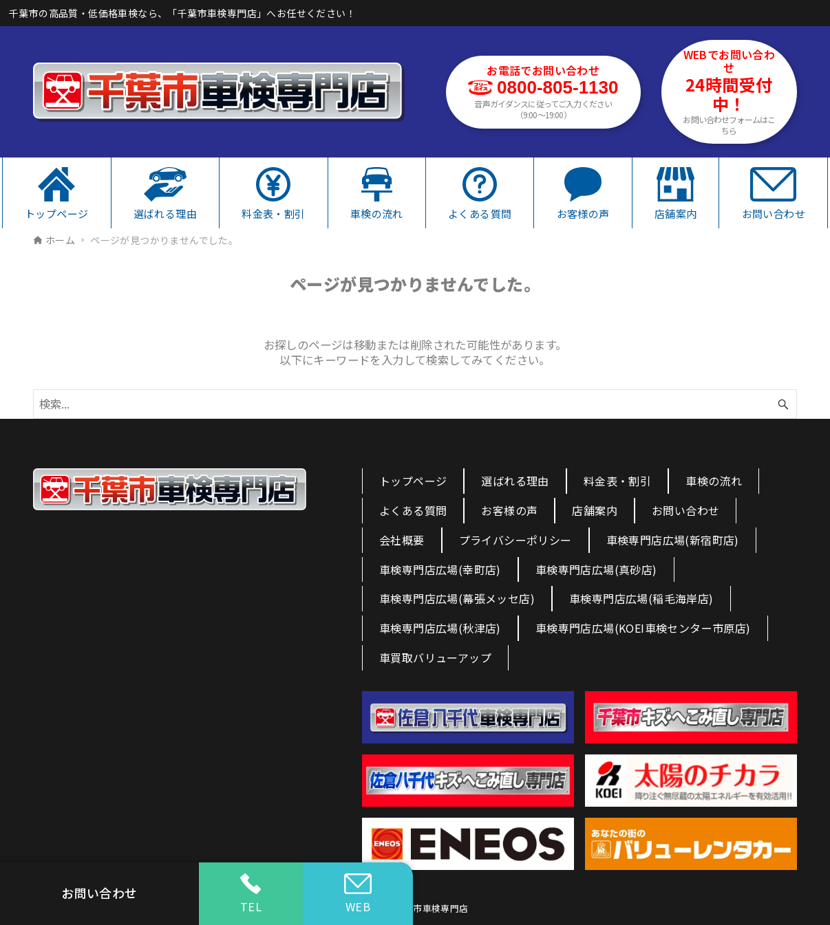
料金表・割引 (617, 480)
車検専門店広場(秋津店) (440, 628)
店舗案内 (594, 510)
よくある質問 (413, 510)
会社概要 (402, 540)
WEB (358, 894)
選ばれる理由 (515, 480)
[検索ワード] (415, 404)
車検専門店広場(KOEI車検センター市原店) (643, 628)
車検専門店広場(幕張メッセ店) (457, 598)
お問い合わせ (685, 510)
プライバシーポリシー (515, 540)
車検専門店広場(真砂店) (596, 569)
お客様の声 (509, 510)
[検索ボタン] (783, 404)
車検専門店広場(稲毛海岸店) (641, 598)
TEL (251, 894)
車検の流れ (713, 480)
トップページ (413, 480)
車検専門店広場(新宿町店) (672, 540)
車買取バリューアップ (435, 657)
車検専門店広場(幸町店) (440, 569)
